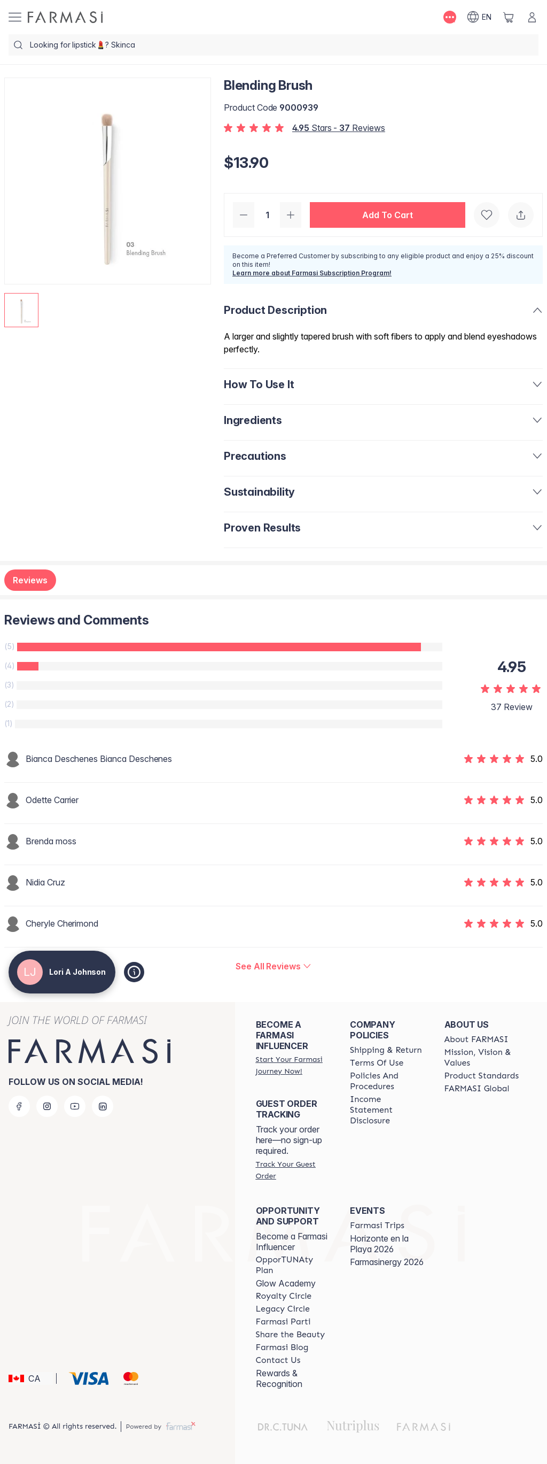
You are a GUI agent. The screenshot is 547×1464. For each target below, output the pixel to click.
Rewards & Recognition (279, 1378)
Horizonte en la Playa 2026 (379, 1243)
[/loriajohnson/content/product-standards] (481, 1075)
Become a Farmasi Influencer (291, 1241)
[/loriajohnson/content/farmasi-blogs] (282, 1347)
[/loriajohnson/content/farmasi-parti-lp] (283, 1321)
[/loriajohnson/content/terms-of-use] (376, 1063)
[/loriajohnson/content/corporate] (477, 1088)
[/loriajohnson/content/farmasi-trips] (377, 1225)
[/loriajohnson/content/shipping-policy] (386, 1050)
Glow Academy (286, 1283)
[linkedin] (102, 1106)
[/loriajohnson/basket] (508, 17)
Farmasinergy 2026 (387, 1262)
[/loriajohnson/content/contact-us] (278, 1360)
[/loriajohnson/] (65, 17)
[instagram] (47, 1106)
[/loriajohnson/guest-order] (293, 1170)
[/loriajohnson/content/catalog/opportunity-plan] (293, 1265)
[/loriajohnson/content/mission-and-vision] (481, 1057)
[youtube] (74, 1106)
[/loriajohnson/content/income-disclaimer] (387, 1110)
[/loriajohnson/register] (293, 1065)
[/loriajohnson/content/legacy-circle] (283, 1309)
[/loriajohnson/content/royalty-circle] (284, 1296)
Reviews (30, 580)
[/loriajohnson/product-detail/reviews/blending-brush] (273, 966)
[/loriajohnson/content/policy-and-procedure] (387, 1081)
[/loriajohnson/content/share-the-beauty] (290, 1334)
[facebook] (19, 1106)
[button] (387, 215)
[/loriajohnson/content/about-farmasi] (476, 1039)
